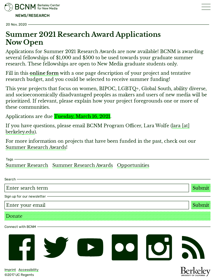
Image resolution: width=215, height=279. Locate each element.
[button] (206, 7)
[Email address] (96, 205)
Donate (14, 216)
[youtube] (90, 247)
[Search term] (96, 188)
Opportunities (133, 165)
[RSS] (193, 247)
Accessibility (28, 270)
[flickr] (125, 247)
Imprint (10, 270)
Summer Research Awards (36, 147)
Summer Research (27, 165)
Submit (201, 188)
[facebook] (21, 247)
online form (44, 73)
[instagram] (159, 247)
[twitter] (56, 247)
